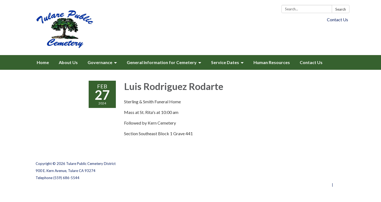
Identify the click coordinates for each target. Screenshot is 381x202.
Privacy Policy (334, 163)
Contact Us (337, 19)
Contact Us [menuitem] (311, 62)
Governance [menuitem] (100, 62)
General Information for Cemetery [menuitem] (162, 62)
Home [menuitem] (43, 62)
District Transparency (327, 170)
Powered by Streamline (311, 185)
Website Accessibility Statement (317, 178)
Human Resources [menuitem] (271, 62)
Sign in (340, 185)
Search (340, 9)
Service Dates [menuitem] (225, 62)
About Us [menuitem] (68, 62)
